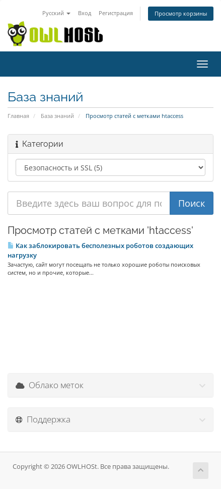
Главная (18, 115)
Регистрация (116, 13)
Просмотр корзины (181, 13)
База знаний (57, 115)
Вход (84, 13)
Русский (56, 13)
